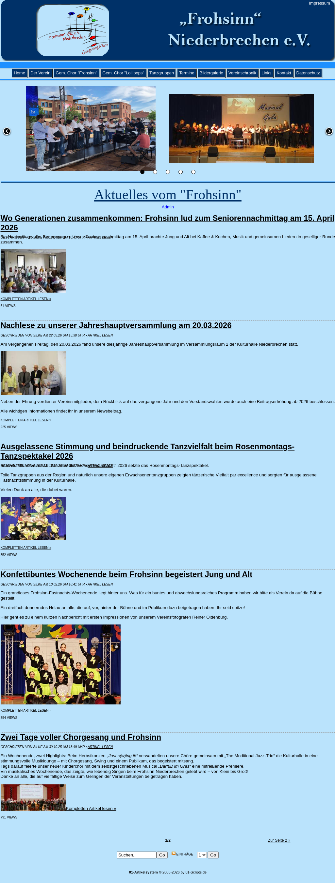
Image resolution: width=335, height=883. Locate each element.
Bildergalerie (211, 72)
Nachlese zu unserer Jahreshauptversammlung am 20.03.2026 (116, 325)
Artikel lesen (100, 335)
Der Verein (40, 72)
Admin (168, 206)
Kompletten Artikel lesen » (26, 299)
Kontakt (283, 72)
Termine (186, 72)
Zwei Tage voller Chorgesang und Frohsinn (81, 737)
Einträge (182, 854)
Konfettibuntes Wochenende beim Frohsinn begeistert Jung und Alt (127, 574)
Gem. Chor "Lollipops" (123, 72)
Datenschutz (308, 72)
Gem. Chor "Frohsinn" (76, 72)
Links (266, 72)
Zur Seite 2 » (279, 840)
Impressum (319, 3)
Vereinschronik (242, 72)
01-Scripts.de (196, 872)
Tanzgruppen (161, 72)
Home (19, 72)
